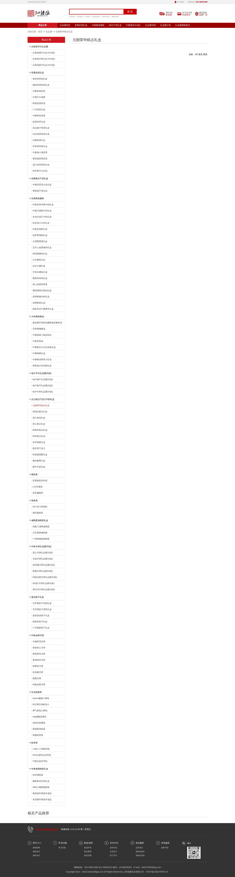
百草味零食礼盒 (39, 146)
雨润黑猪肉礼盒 (39, 253)
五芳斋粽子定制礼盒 (41, 603)
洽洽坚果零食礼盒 (40, 134)
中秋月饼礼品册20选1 (40, 546)
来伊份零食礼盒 (39, 79)
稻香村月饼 (37, 666)
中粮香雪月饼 (38, 641)
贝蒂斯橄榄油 (38, 329)
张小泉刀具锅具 (39, 506)
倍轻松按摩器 (38, 723)
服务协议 (36, 855)
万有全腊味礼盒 (39, 272)
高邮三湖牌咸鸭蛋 (40, 526)
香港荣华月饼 (38, 654)
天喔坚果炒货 (38, 91)
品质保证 (139, 848)
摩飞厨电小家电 (39, 710)
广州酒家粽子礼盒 (40, 628)
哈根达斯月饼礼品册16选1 (44, 577)
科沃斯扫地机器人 (40, 704)
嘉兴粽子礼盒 (36, 597)
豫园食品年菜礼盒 (40, 781)
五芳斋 (71, 17)
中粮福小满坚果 (39, 152)
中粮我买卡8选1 (133, 25)
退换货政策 (140, 852)
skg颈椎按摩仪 (38, 716)
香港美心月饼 (38, 647)
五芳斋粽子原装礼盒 (41, 609)
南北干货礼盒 (115, 25)
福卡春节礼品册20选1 (42, 385)
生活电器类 (35, 692)
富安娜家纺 (37, 493)
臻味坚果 (114, 17)
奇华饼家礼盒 (38, 442)
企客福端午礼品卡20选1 (43, 53)
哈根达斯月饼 (38, 684)
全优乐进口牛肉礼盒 (41, 217)
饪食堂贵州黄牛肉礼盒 (42, 204)
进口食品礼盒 (38, 417)
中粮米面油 (37, 341)
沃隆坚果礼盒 (38, 140)
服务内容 (164, 848)
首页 (40, 31)
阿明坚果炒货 (38, 103)
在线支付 (113, 852)
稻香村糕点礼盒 (39, 430)
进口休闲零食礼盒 (40, 164)
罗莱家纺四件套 (39, 480)
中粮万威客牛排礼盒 (41, 210)
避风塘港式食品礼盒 (41, 290)
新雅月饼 (36, 678)
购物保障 (36, 848)
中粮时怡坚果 (38, 115)
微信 (189, 843)
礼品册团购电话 (182, 25)
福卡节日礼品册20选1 (40, 373)
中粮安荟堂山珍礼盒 (41, 184)
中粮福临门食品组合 (41, 335)
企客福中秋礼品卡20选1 (43, 59)
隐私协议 (36, 852)
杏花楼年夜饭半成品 (41, 799)
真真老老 (95, 17)
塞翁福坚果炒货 (39, 158)
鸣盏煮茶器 (37, 735)
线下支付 (113, 855)
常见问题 (62, 848)
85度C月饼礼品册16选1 (43, 583)
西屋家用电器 (38, 729)
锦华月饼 (105, 17)
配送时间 (87, 848)
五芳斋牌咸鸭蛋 (39, 532)
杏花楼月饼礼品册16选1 (43, 565)
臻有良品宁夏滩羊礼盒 (42, 309)
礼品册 (49, 31)
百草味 (86, 17)
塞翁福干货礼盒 (39, 191)
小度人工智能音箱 (40, 749)
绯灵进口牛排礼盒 (40, 223)
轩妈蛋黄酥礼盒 (39, 454)
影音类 (33, 742)
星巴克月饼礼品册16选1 (43, 589)
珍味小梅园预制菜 (40, 787)
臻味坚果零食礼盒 (40, 85)
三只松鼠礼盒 (38, 109)
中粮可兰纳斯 (38, 97)
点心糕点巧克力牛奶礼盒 (41, 399)
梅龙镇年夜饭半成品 (41, 793)
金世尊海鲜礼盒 (39, 235)
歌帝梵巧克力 (38, 448)
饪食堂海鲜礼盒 (39, 229)
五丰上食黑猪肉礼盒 (41, 247)
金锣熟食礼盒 (38, 303)
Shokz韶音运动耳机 (41, 755)
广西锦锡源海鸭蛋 (40, 539)
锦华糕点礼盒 (38, 436)
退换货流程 (140, 855)
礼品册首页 (65, 25)
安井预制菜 (37, 775)
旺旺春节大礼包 (39, 171)
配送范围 (87, 855)
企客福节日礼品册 (38, 46)
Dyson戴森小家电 (40, 698)
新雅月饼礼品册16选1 (42, 571)
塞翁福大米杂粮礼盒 (41, 365)
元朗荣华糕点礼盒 (40, 405)
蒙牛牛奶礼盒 (38, 467)
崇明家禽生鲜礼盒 (40, 296)
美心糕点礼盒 (38, 424)
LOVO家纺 (37, 487)
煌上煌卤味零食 (39, 284)
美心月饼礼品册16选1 (42, 552)
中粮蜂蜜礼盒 (38, 353)
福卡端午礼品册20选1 (42, 379)
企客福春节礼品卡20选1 (43, 65)
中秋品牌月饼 (36, 635)
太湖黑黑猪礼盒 (39, 241)
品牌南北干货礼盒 (38, 178)
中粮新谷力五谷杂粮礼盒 (43, 347)
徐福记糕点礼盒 (39, 411)
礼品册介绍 (165, 25)
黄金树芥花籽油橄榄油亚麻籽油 (46, 322)
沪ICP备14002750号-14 (157, 872)
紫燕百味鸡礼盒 (39, 278)
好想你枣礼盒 (38, 122)
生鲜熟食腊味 (98, 25)
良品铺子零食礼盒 (40, 128)
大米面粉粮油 (36, 316)
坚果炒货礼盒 (81, 25)
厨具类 (33, 500)
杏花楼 (79, 17)
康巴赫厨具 (37, 513)
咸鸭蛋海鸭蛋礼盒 (38, 520)
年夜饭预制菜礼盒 (38, 768)
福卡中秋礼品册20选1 (42, 391)
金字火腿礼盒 (38, 266)
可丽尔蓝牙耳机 (39, 761)
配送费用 (87, 852)
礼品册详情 (150, 25)
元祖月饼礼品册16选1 (42, 559)
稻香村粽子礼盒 (39, 621)
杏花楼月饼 (37, 672)
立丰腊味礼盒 (38, 260)
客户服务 (180, 2)
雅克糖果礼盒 (38, 460)
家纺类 (33, 474)
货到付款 (113, 848)
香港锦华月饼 (38, 660)
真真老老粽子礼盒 (40, 615)
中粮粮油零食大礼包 (41, 359)
